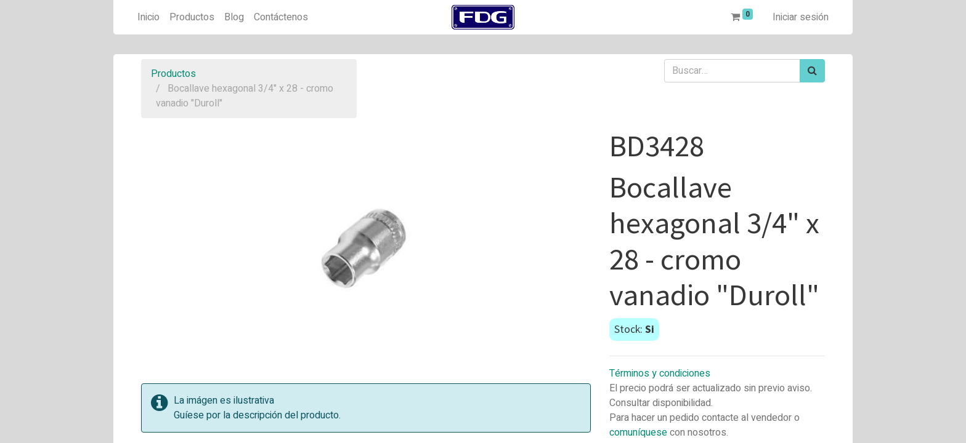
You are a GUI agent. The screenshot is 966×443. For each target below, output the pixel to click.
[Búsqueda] (812, 70)
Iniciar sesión (801, 17)
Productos (173, 73)
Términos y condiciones (659, 373)
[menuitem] (148, 17)
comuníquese (638, 432)
